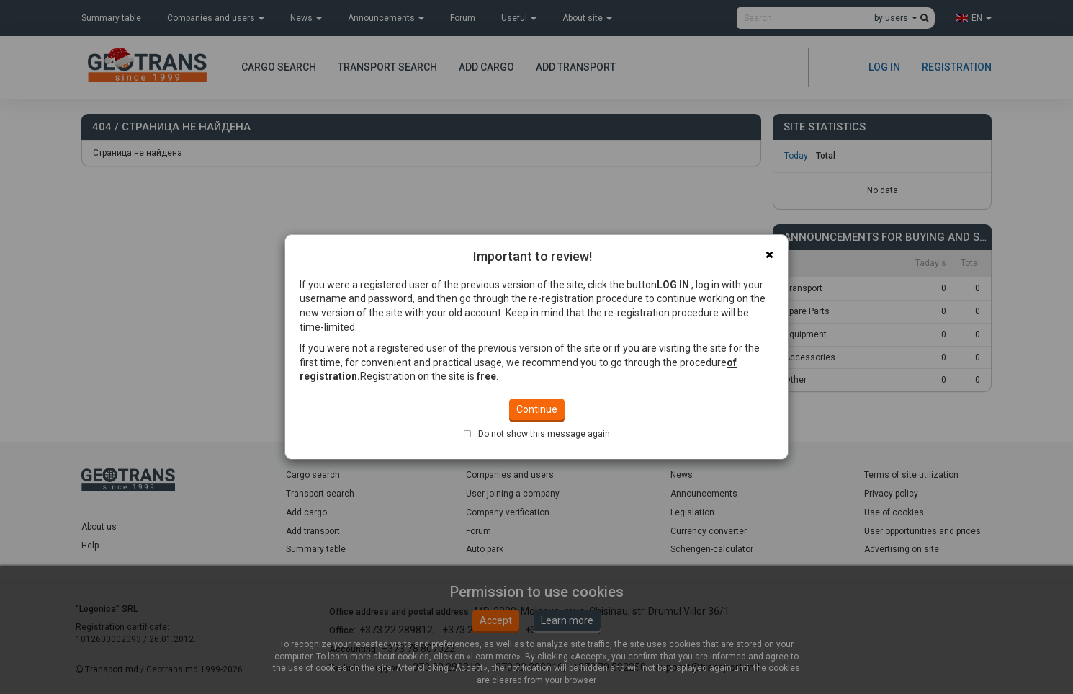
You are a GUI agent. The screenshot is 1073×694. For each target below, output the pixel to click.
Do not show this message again (544, 375)
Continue (536, 351)
